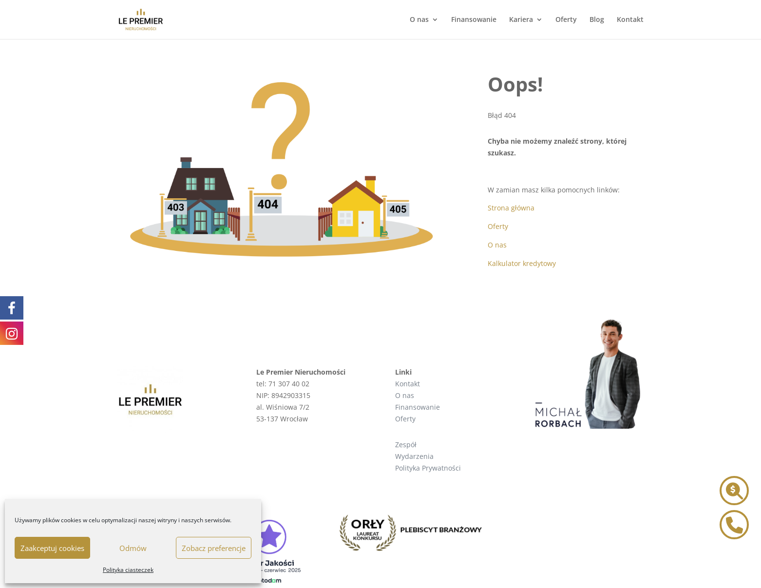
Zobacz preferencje (214, 548)
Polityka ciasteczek (128, 570)
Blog (597, 20)
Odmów (133, 548)
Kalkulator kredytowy (522, 263)
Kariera (521, 20)
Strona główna (511, 207)
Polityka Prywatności (428, 468)
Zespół (406, 444)
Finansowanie (473, 20)
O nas (419, 20)
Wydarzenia (414, 456)
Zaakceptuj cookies (52, 548)
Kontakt (630, 20)
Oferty (566, 20)
